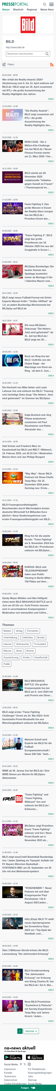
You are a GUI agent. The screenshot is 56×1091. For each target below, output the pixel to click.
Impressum (10, 1069)
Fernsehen (33, 631)
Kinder (26, 657)
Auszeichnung (11, 657)
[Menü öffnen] (51, 4)
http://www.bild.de (15, 47)
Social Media (35, 1083)
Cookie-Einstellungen (15, 1083)
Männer (7, 651)
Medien (7, 631)
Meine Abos (47, 9)
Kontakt (8, 1072)
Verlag (19, 631)
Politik (6, 664)
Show (19, 651)
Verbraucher (22, 644)
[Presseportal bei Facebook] (20, 1064)
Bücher (30, 651)
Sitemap (32, 1080)
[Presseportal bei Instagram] (28, 1064)
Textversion (10, 1076)
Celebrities (27, 637)
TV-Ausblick (39, 644)
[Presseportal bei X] (24, 1064)
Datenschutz (10, 1080)
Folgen (28, 1088)
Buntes (41, 637)
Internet (7, 644)
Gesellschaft (40, 657)
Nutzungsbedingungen (40, 1072)
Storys (6, 9)
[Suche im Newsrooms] (28, 54)
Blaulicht (18, 9)
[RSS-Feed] (52, 64)
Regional (32, 9)
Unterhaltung (10, 637)
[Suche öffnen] (44, 4)
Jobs (30, 1076)
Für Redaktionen (37, 1069)
